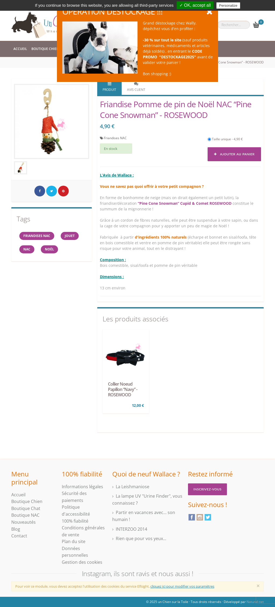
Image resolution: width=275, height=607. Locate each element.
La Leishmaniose (132, 487)
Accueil (20, 48)
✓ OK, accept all (195, 5)
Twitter (208, 517)
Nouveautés (23, 522)
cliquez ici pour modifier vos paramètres (182, 586)
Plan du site (73, 541)
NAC (26, 249)
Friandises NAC (115, 138)
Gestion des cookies (82, 562)
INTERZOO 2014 (131, 529)
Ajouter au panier (234, 154)
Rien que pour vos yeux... (141, 538)
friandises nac (36, 236)
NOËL (49, 249)
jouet (70, 236)
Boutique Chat (25, 508)
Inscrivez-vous (207, 489)
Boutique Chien (45, 48)
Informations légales (82, 487)
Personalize (228, 5)
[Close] (258, 585)
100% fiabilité (75, 521)
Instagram (200, 517)
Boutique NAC (25, 515)
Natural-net (255, 601)
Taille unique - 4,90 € (225, 139)
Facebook (192, 517)
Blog (15, 529)
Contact (19, 536)
